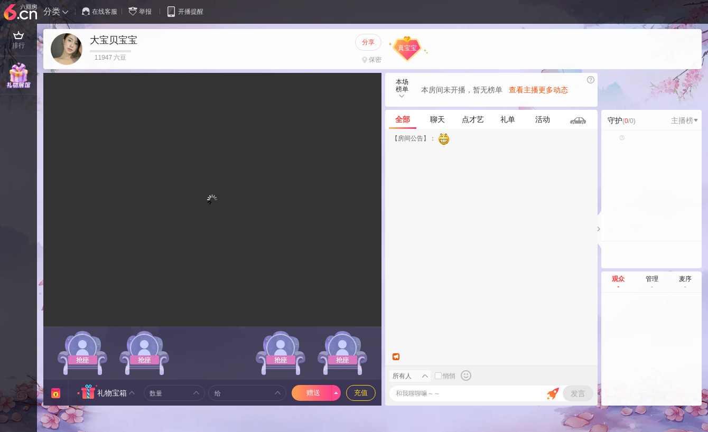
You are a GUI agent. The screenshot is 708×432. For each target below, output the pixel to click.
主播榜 (684, 120)
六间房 (21, 12)
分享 (368, 42)
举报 (142, 11)
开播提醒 (184, 11)
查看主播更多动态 (538, 90)
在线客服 (99, 11)
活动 (542, 119)
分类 (51, 11)
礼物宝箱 (112, 393)
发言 (578, 393)
